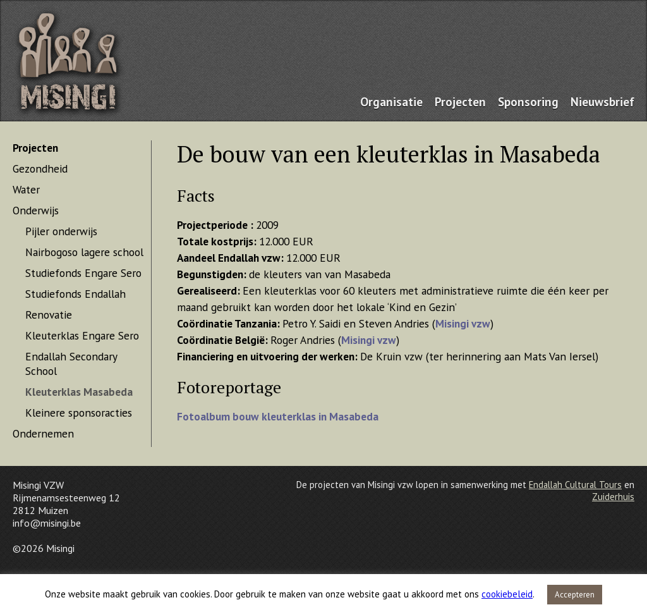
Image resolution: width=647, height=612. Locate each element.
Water (26, 189)
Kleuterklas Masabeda (79, 391)
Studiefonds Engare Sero (83, 273)
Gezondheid (40, 168)
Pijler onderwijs (61, 231)
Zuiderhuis (613, 497)
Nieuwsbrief (602, 101)
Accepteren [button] (575, 594)
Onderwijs (36, 210)
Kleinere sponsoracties (78, 412)
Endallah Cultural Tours (575, 485)
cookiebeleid (507, 594)
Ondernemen (43, 433)
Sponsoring (528, 101)
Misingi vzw (462, 323)
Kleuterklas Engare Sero (82, 335)
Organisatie (391, 101)
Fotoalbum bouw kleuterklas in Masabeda (277, 416)
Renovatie (48, 314)
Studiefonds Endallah (75, 293)
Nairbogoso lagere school (84, 252)
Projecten (460, 101)
